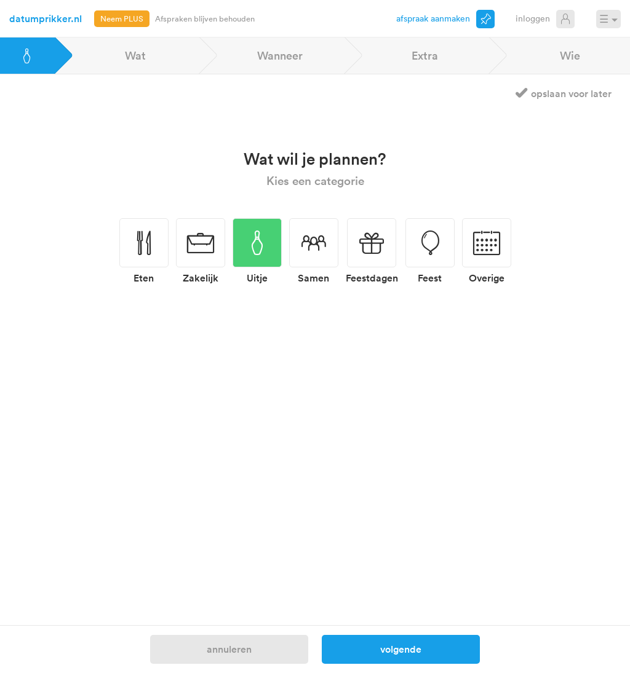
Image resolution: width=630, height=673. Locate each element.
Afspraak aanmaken (433, 18)
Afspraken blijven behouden (205, 18)
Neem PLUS (121, 18)
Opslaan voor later (571, 93)
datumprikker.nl (45, 18)
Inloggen (533, 18)
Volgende (400, 649)
